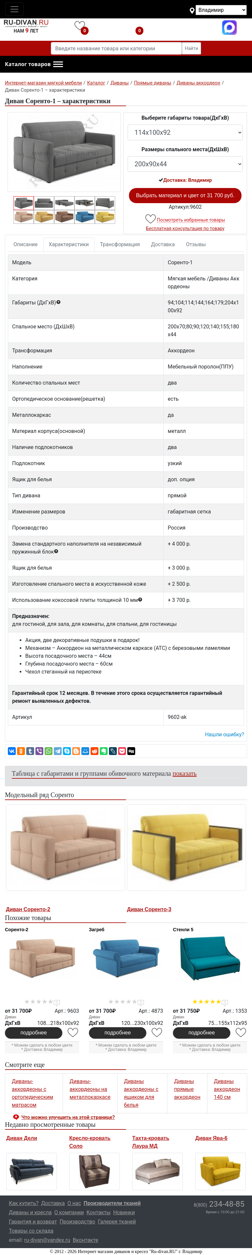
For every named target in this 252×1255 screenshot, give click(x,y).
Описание (25, 244)
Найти (191, 48)
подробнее (33, 1032)
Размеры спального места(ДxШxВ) (185, 149)
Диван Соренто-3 (149, 909)
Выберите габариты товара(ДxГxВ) (185, 118)
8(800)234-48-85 (184, 27)
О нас (74, 1203)
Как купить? (23, 1203)
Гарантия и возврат (33, 1222)
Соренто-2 (16, 929)
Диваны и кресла (30, 1212)
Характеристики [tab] (69, 244)
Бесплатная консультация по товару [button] (185, 228)
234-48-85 (219, 1204)
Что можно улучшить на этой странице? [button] (68, 1117)
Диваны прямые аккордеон (187, 1089)
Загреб (96, 929)
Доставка (163, 244)
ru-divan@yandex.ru (47, 1240)
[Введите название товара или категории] (116, 48)
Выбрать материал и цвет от (185, 195)
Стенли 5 (183, 929)
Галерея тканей (117, 1222)
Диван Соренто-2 (28, 909)
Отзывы (196, 244)
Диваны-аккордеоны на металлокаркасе (90, 1089)
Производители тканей (112, 1203)
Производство (77, 1222)
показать (185, 773)
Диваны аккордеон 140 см (227, 1089)
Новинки (124, 1212)
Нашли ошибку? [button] (224, 734)
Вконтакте (85, 1240)
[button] (34, 64)
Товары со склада (31, 1231)
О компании (69, 1212)
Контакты (98, 1212)
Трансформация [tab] (120, 244)
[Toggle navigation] (14, 9)
